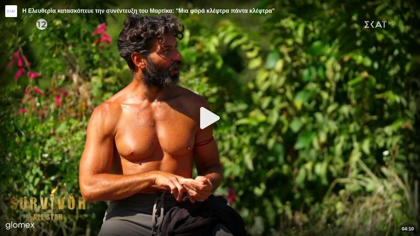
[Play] (210, 118)
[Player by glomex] (20, 226)
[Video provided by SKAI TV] (11, 11)
